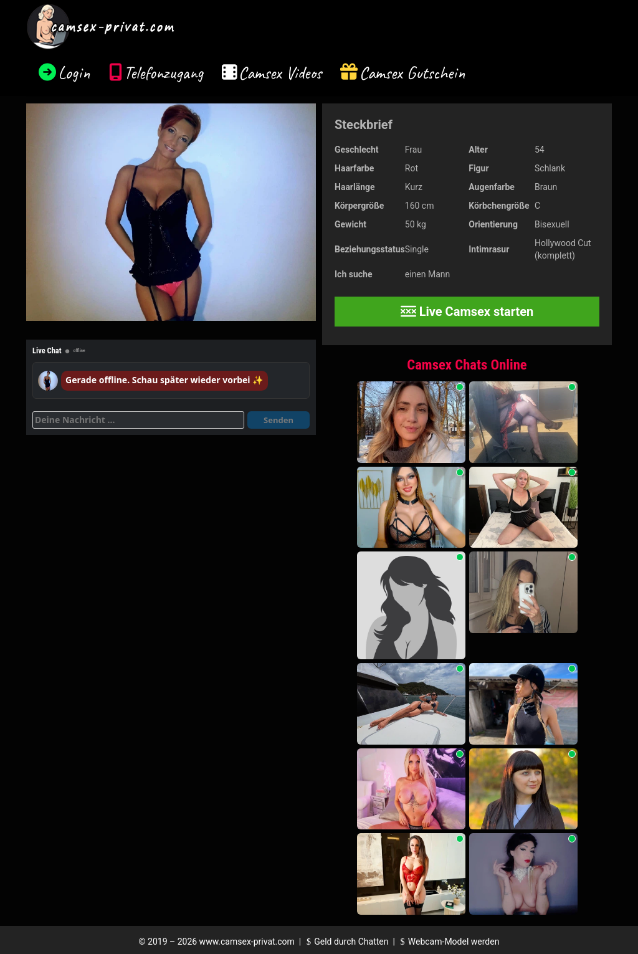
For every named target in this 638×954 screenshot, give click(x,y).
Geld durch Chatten (346, 942)
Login (74, 72)
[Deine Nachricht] (138, 420)
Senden (278, 420)
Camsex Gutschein (412, 72)
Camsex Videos (280, 72)
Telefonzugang (163, 72)
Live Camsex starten (467, 311)
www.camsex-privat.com (247, 942)
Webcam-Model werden (448, 942)
